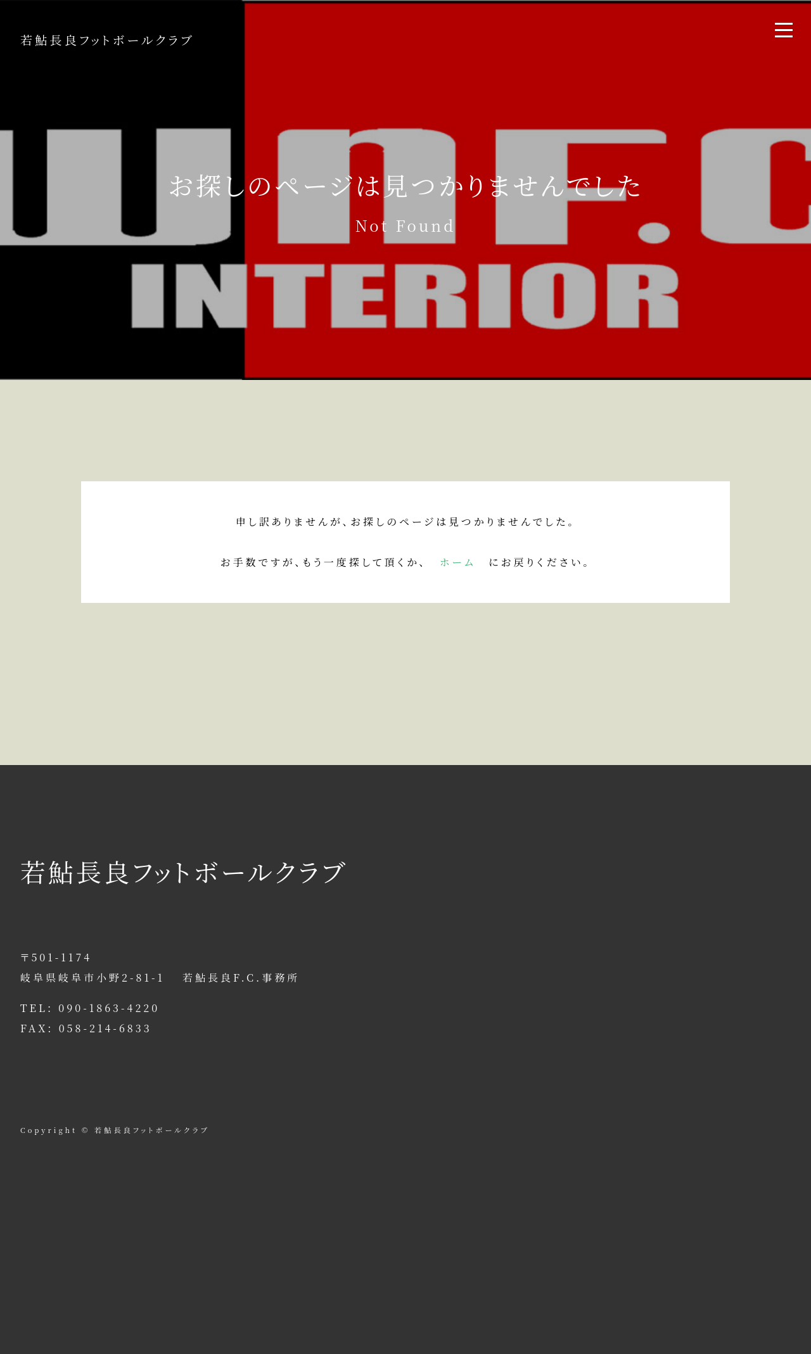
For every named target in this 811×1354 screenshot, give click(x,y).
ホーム (458, 562)
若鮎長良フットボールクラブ (107, 39)
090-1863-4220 (109, 1008)
